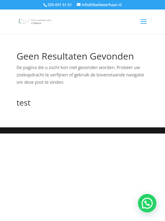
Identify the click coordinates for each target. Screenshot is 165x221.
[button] (147, 203)
